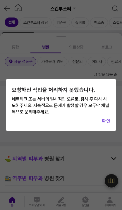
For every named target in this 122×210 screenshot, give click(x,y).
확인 (106, 120)
